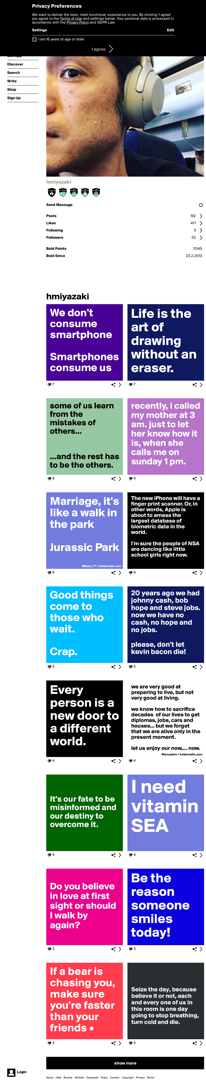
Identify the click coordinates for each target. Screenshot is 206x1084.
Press (104, 1077)
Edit (170, 30)
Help (58, 1077)
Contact (115, 1077)
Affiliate (79, 1077)
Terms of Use (71, 19)
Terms (150, 1077)
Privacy (140, 1077)
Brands (68, 1077)
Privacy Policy (78, 23)
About (49, 1077)
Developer (92, 1077)
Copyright (128, 1077)
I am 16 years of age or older (61, 39)
